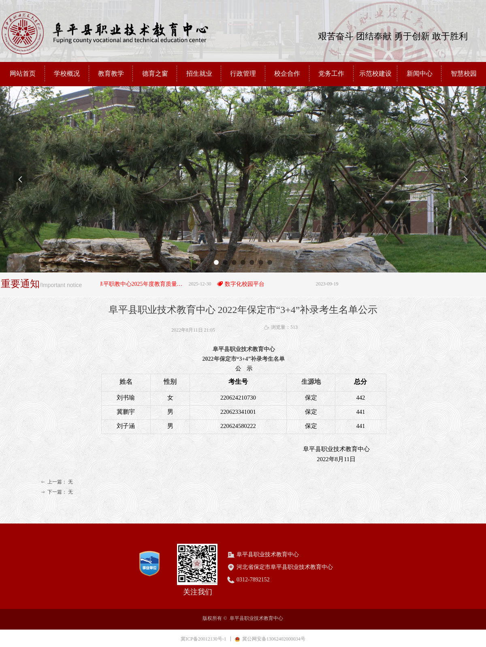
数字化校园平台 (249, 284)
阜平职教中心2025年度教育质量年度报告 (146, 284)
